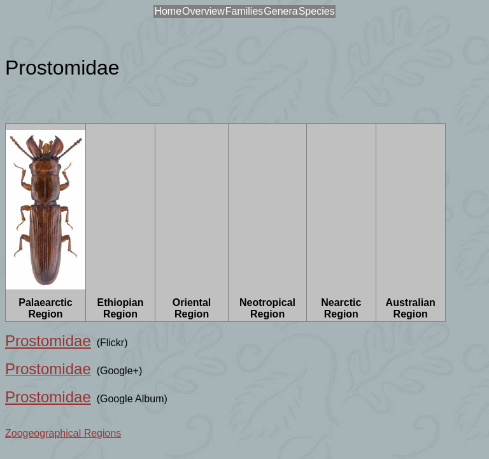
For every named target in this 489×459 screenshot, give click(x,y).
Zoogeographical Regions (63, 433)
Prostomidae (48, 340)
